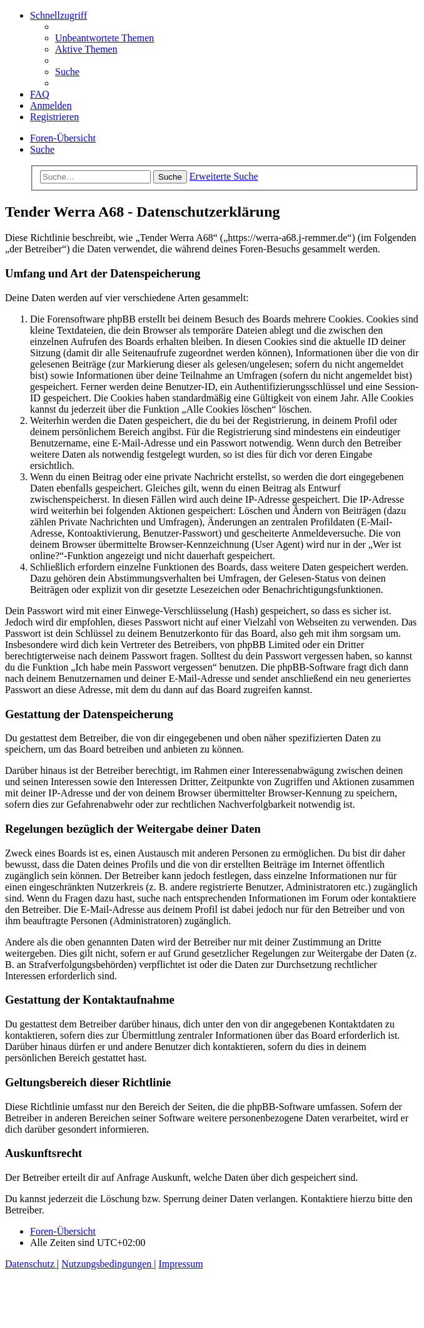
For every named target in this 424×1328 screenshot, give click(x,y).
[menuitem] (104, 38)
